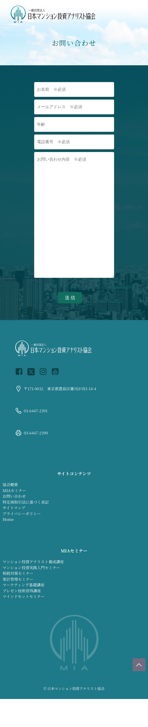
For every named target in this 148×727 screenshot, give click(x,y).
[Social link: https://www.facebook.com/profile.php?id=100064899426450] (21, 372)
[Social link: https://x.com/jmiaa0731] (33, 372)
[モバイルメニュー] (133, 14)
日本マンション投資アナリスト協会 (75, 688)
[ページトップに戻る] (139, 664)
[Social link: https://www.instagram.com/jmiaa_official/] (45, 372)
